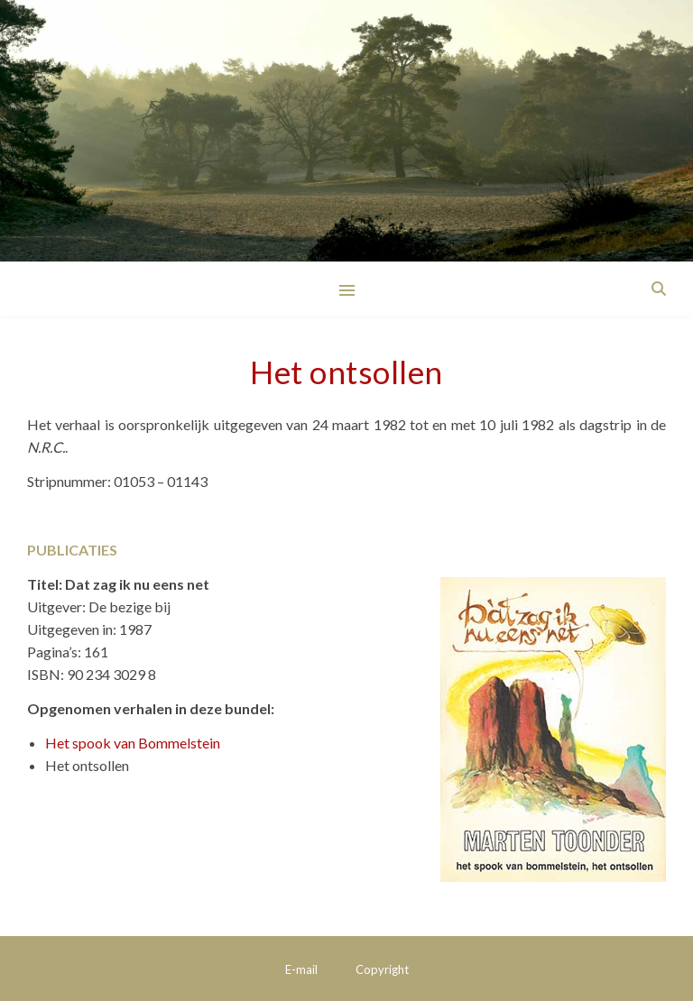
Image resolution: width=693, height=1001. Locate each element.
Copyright (382, 969)
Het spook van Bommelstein (132, 742)
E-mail (301, 969)
